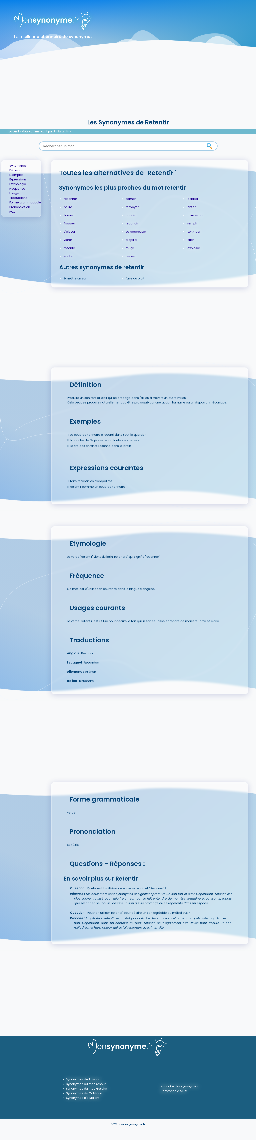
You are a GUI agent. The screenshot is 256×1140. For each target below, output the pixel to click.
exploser (193, 248)
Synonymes (18, 165)
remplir (192, 223)
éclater (192, 199)
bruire (68, 207)
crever (130, 256)
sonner (131, 199)
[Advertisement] (128, 88)
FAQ (12, 211)
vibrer (68, 240)
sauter (69, 256)
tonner (69, 215)
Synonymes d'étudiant (83, 1098)
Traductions (18, 198)
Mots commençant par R (38, 131)
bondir (130, 215)
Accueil (14, 131)
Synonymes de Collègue (84, 1093)
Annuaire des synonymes (179, 1086)
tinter (191, 207)
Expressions (17, 179)
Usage (14, 193)
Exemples (16, 175)
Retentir (63, 131)
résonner (70, 199)
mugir (130, 248)
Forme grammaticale (25, 202)
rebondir (132, 223)
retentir (69, 248)
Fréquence (17, 188)
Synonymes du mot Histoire (86, 1088)
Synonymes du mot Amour (86, 1084)
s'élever (69, 231)
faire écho (195, 215)
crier (190, 240)
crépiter (131, 240)
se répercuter (136, 231)
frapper (69, 223)
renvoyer (132, 207)
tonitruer (193, 231)
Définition (16, 170)
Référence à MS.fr (174, 1091)
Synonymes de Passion (83, 1079)
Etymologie (17, 184)
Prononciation (19, 207)
